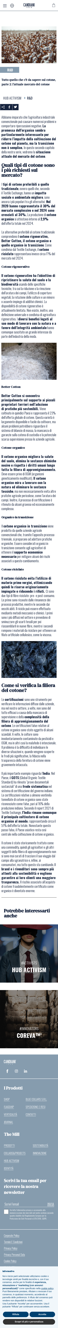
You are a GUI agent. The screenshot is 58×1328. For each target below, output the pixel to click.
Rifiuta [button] (15, 1314)
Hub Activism (11, 1161)
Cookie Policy (10, 1261)
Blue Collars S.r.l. (36, 1099)
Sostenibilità (40, 1145)
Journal (8, 1122)
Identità (8, 1168)
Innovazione (40, 1153)
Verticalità (10, 1114)
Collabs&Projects (15, 1153)
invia (50, 1203)
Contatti (31, 1114)
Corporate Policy (11, 1235)
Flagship (9, 1107)
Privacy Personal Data (14, 1255)
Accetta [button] (42, 1314)
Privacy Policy (10, 1248)
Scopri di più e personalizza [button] (29, 1321)
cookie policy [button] (47, 1288)
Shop (7, 1099)
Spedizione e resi (35, 1107)
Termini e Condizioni (13, 1242)
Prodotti (9, 1145)
